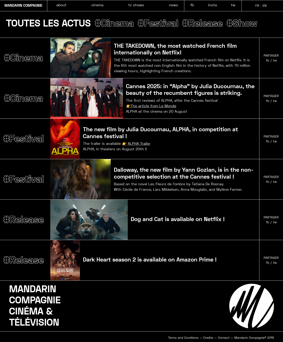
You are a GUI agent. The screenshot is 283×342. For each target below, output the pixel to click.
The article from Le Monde (153, 106)
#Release (202, 23)
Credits (208, 338)
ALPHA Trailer (139, 143)
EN (264, 5)
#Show (242, 23)
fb (192, 5)
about (61, 5)
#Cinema (114, 23)
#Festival (158, 23)
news (173, 5)
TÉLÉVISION (34, 322)
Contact (224, 338)
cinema (97, 5)
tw (233, 5)
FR (257, 5)
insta (212, 5)
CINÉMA (26, 311)
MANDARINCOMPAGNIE (35, 295)
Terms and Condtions (183, 338)
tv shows (136, 5)
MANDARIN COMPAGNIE (23, 5)
